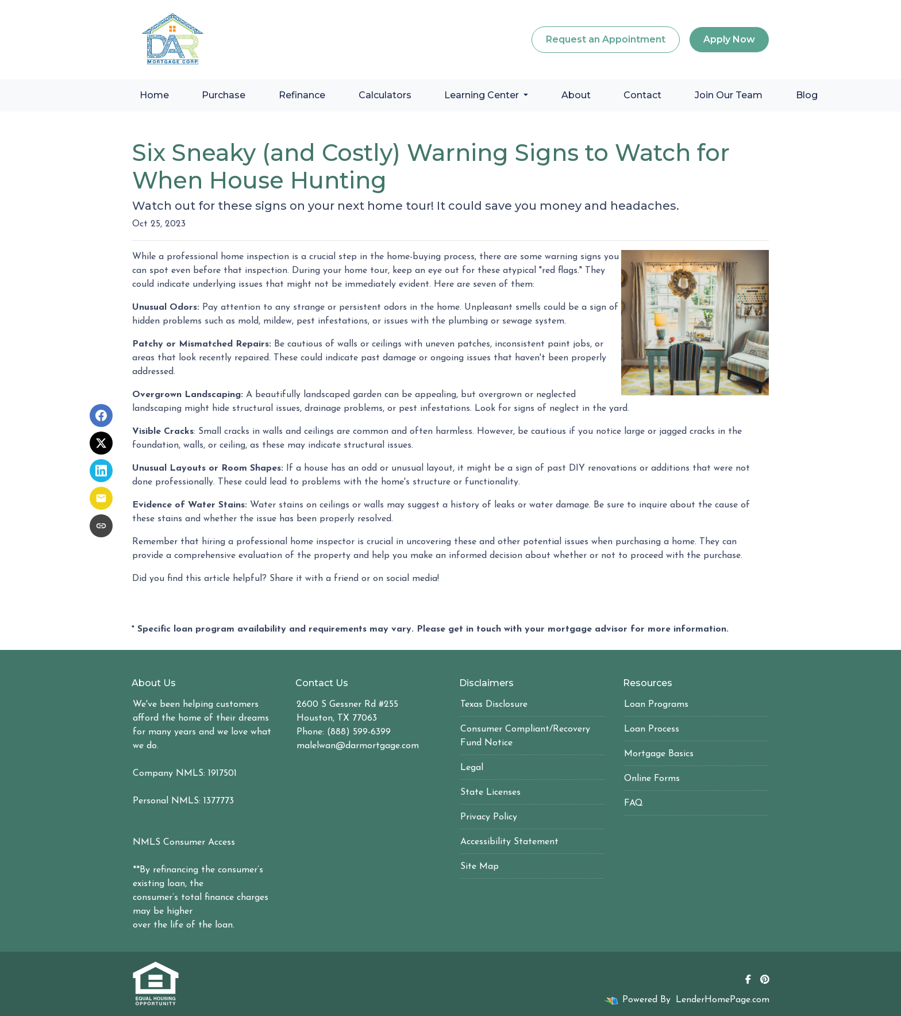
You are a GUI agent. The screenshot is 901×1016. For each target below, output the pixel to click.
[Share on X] (101, 443)
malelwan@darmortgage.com (358, 746)
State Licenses (490, 792)
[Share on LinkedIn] (101, 470)
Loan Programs (656, 704)
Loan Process (651, 729)
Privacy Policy (488, 817)
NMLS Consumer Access (184, 842)
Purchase (223, 95)
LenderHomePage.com (722, 1000)
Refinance (302, 95)
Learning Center (482, 95)
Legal (471, 767)
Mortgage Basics (659, 754)
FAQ (633, 803)
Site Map (479, 866)
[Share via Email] (101, 498)
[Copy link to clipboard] (101, 525)
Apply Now (729, 39)
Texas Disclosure (493, 704)
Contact (642, 95)
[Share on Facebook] (101, 415)
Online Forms (652, 778)
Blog (807, 95)
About (576, 95)
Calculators (385, 95)
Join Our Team (729, 95)
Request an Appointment (605, 39)
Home (154, 95)
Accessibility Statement (509, 841)
